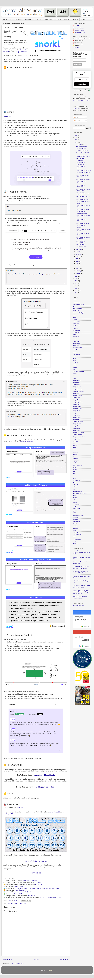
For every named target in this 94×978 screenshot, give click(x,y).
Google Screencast (78, 421)
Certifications (76, 326)
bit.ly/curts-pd (36, 873)
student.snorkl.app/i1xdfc (44, 775)
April (77, 266)
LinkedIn (38, 888)
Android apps (76, 302)
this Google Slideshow (26, 442)
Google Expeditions (78, 402)
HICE (74, 443)
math (74, 471)
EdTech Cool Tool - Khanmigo (81, 159)
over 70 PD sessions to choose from (50, 897)
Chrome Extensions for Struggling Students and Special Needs (81, 552)
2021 (76, 278)
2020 (76, 281)
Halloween (75, 441)
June (77, 261)
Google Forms (76, 404)
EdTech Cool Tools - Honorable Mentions (82, 149)
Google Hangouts (77, 408)
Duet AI (75, 350)
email (74, 358)
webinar (75, 537)
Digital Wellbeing (77, 347)
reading (75, 497)
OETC (74, 482)
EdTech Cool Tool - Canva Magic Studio (83, 189)
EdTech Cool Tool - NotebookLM (81, 186)
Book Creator (76, 321)
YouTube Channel (79, 30)
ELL (74, 356)
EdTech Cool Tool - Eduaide (81, 220)
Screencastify (76, 504)
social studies (76, 508)
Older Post (64, 959)
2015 (76, 293)
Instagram (45, 888)
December (79, 144)
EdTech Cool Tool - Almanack (81, 182)
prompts (75, 495)
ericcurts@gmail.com (27, 892)
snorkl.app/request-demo (45, 787)
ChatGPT (75, 328)
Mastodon (52, 888)
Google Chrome (77, 386)
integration (75, 452)
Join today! (76, 47)
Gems (74, 376)
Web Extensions (77, 534)
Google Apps (76, 382)
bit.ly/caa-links (32, 895)
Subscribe (82, 84)
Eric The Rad (76, 108)
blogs (74, 317)
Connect (75, 19)
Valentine (75, 528)
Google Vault (76, 439)
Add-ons (75, 300)
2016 (76, 290)
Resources (18, 19)
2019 (76, 283)
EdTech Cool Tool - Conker (83, 172)
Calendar (67, 19)
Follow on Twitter (79, 28)
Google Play (76, 419)
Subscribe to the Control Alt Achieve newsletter (80, 54)
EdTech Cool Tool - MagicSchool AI (81, 245)
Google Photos (77, 417)
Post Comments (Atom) (17, 963)
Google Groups (77, 406)
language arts (76, 461)
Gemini (75, 373)
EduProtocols (76, 354)
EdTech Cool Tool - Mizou (83, 179)
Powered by (81, 90)
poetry (74, 489)
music (74, 476)
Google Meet (76, 415)
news (74, 478)
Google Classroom (78, 389)
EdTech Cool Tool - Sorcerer (81, 167)
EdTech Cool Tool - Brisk (82, 223)
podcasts (75, 487)
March (78, 268)
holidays (75, 445)
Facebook (32, 888)
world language (77, 539)
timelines (75, 526)
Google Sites (76, 428)
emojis (74, 360)
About (83, 19)
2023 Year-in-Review (81, 146)
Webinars (28, 19)
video (74, 530)
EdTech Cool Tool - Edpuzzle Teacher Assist (83, 155)
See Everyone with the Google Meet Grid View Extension (81, 567)
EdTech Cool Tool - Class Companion (82, 193)
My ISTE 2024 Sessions (82, 152)
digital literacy (76, 345)
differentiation (76, 343)
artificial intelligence (13, 903)
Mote (74, 474)
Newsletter (48, 19)
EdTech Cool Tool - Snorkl (83, 197)
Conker (75, 339)
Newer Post (7, 959)
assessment (76, 310)
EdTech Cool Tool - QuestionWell (81, 241)
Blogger (50, 970)
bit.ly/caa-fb (37, 882)
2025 (76, 137)
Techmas (75, 517)
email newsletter (19, 886)
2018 (76, 285)
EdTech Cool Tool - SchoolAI (81, 226)
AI (11, 19)
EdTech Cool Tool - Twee (82, 199)
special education (77, 511)
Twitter (26, 888)
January (78, 273)
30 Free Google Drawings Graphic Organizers (80, 597)
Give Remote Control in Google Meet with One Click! (81, 586)
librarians (75, 463)
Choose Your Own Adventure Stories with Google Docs (80, 572)
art (73, 306)
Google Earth (76, 400)
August (78, 256)
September (79, 254)
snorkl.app (7, 117)
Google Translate (77, 434)
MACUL (75, 469)
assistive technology (78, 313)
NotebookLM (76, 480)
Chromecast (76, 332)
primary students (77, 491)
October (78, 251)
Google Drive (76, 397)
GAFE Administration (78, 371)
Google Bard (76, 384)
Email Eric (77, 26)
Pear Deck (75, 484)
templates (75, 519)
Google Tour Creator (78, 432)
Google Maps (76, 413)
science (75, 502)
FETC (74, 365)
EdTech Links (38, 19)
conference (76, 336)
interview (75, 454)
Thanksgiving (76, 521)
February (78, 271)
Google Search (77, 423)
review (74, 500)
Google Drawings (77, 395)
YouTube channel (21, 890)
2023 (76, 142)
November (79, 249)
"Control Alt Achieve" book (22, 894)
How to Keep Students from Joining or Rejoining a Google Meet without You (81, 592)
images (75, 450)
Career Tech (76, 323)
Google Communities (78, 391)
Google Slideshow (11, 814)
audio (74, 315)
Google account (77, 380)
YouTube (75, 543)
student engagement (78, 515)
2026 (76, 135)
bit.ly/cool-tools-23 (54, 812)
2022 (76, 276)
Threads (20, 888)
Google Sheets (77, 426)
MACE (74, 467)
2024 (76, 140)
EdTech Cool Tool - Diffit (82, 209)
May (77, 263)
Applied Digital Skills (78, 304)
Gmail (74, 378)
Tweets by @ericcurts (78, 605)
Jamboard (75, 458)
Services (58, 19)
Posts (76, 117)
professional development (80, 493)
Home (5, 19)
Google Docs (76, 393)
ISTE (74, 456)
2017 (76, 288)
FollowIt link (38, 884)
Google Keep (76, 410)
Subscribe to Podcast (80, 32)
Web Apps (75, 532)
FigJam (75, 367)
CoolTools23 (22, 903)
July (77, 259)
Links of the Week (77, 465)
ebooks (75, 352)
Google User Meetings (79, 437)
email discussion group (30, 880)
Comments (77, 120)
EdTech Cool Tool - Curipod (83, 170)
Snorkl (74, 506)
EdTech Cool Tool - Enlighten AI (81, 163)
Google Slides (76, 430)
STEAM (75, 513)
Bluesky (58, 888)
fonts (74, 369)
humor (74, 447)
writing (74, 541)
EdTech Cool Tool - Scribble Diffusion (81, 212)
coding (74, 334)
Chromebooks (76, 330)
